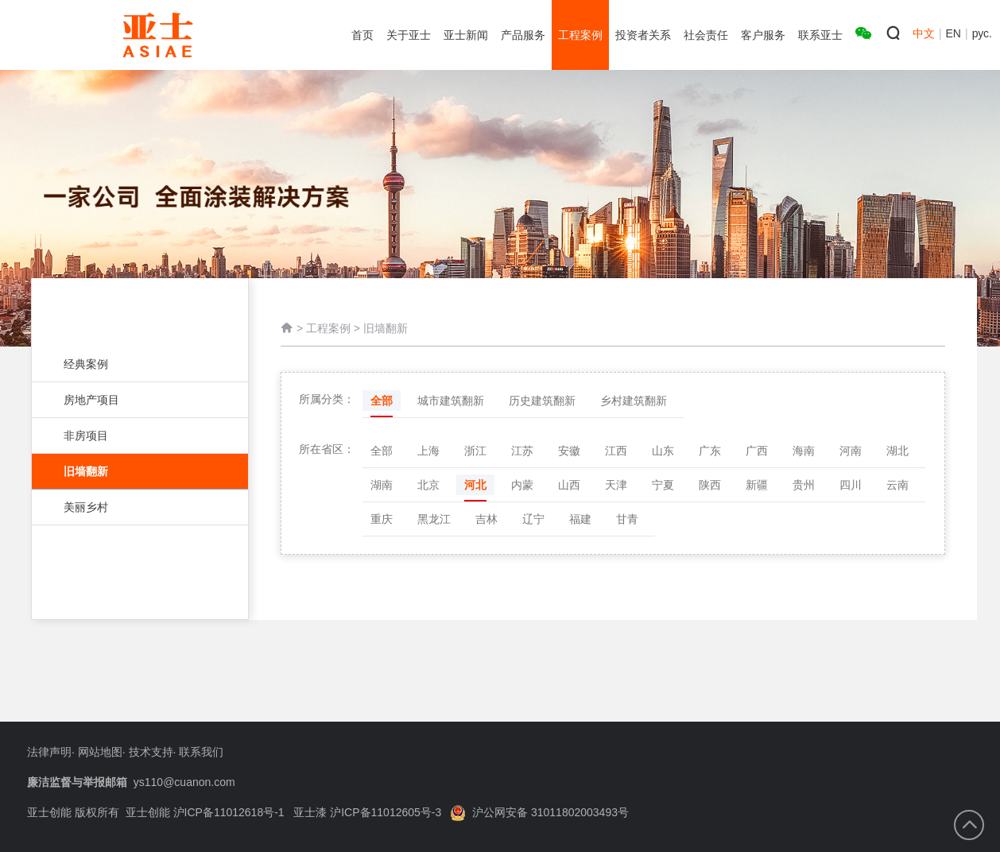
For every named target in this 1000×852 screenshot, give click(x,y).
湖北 (897, 450)
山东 (663, 450)
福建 (580, 519)
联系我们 (201, 752)
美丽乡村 (132, 507)
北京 (428, 484)
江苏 (522, 450)
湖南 (381, 484)
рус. (982, 33)
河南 (850, 450)
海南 (804, 450)
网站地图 (100, 752)
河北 (475, 484)
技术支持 (151, 752)
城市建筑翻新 (450, 400)
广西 (757, 450)
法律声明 (49, 752)
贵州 (804, 484)
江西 (616, 450)
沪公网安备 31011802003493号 (539, 812)
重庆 (381, 519)
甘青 (627, 519)
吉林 (486, 519)
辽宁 (533, 519)
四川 (850, 484)
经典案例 (132, 364)
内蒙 (522, 484)
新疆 (757, 484)
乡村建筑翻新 (633, 400)
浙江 (475, 450)
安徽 (569, 450)
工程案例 (328, 329)
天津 (616, 484)
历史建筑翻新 (542, 400)
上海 (428, 450)
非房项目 (132, 435)
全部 (381, 400)
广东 (710, 450)
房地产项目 (132, 399)
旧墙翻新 (140, 471)
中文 (924, 33)
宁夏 (663, 484)
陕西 (710, 484)
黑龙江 (434, 519)
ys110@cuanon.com (184, 782)
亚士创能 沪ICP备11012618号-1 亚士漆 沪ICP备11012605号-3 (284, 812)
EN (953, 33)
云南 (897, 484)
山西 (569, 484)
